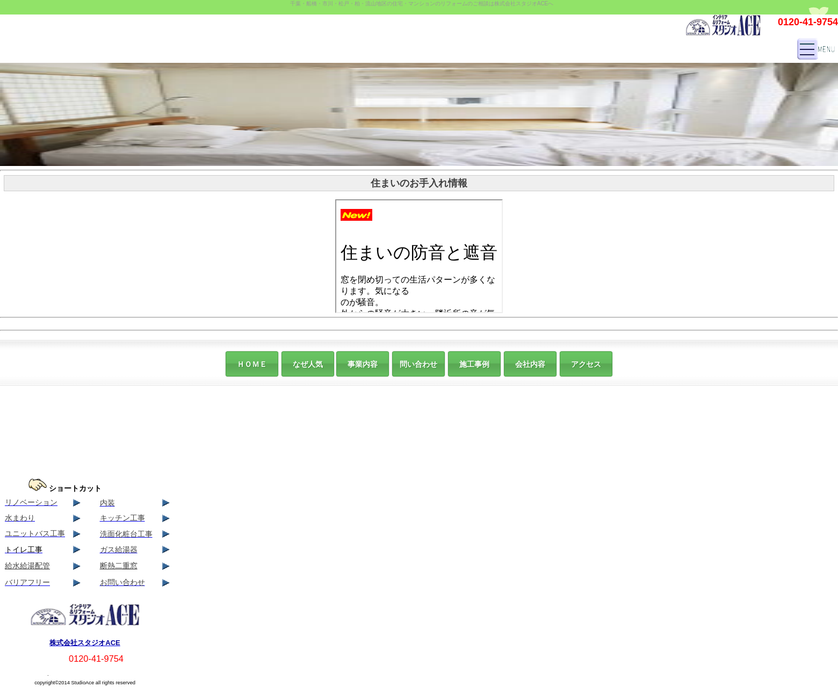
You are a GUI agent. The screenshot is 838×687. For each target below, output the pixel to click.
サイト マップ (23, 673)
